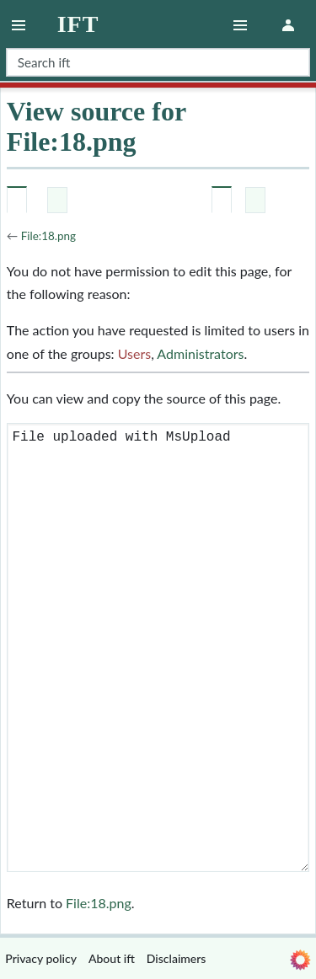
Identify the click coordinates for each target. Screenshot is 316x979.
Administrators (200, 353)
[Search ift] (158, 62)
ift (78, 24)
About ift (111, 958)
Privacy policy (41, 958)
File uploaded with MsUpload (158, 647)
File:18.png (48, 236)
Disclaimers (176, 958)
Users (134, 353)
